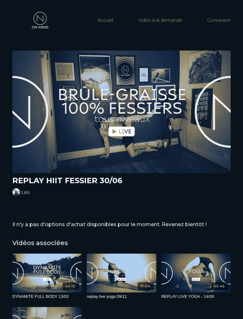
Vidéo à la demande (160, 20)
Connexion (219, 20)
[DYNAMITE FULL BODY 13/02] (47, 296)
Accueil (105, 20)
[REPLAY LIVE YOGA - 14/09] (196, 296)
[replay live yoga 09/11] (121, 296)
